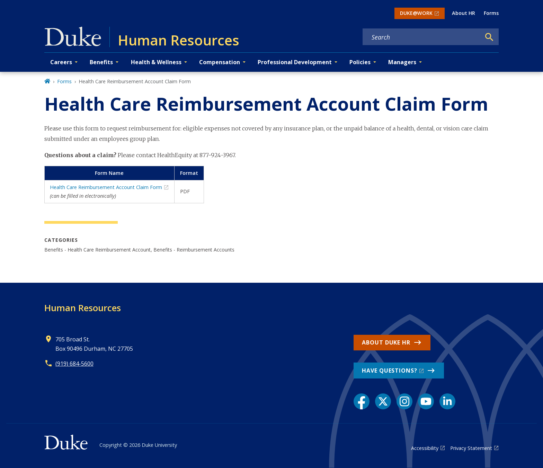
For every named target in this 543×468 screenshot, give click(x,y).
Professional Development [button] (295, 62)
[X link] (383, 401)
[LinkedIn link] (447, 401)
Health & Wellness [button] (156, 62)
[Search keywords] (422, 37)
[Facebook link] (362, 401)
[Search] (489, 37)
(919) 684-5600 (74, 363)
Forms (491, 13)
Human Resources (82, 307)
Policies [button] (360, 62)
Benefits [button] (101, 62)
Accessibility (424, 448)
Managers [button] (402, 62)
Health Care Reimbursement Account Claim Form (106, 187)
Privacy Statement (471, 448)
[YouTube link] (426, 401)
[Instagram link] (404, 401)
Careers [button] (61, 62)
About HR (463, 13)
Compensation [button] (219, 62)
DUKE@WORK (416, 13)
